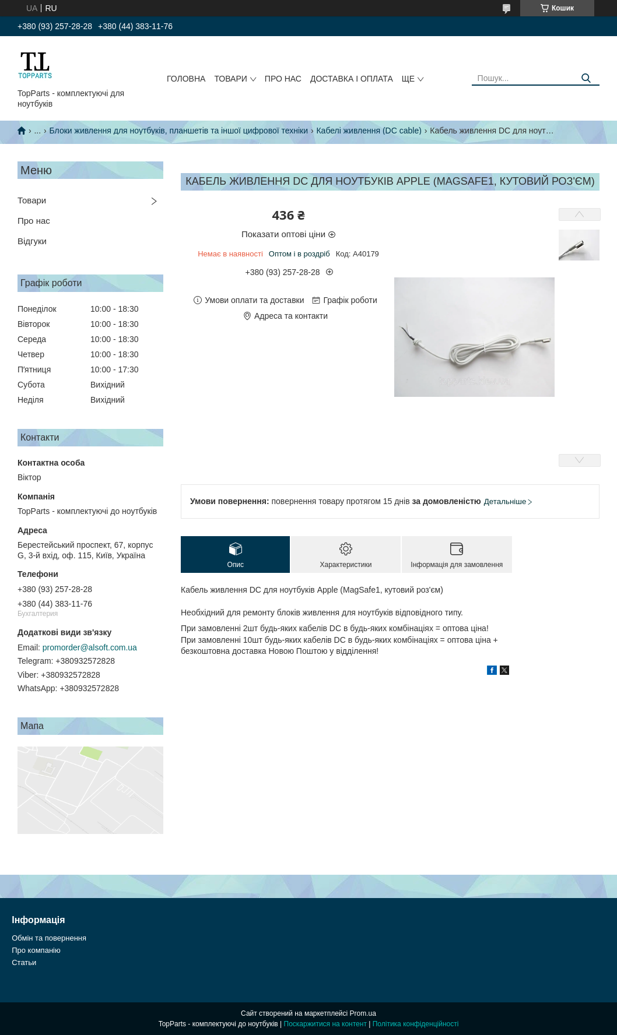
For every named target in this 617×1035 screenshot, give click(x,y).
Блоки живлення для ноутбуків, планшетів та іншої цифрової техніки (179, 130)
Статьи (24, 962)
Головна (186, 78)
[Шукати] (586, 78)
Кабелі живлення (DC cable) (368, 130)
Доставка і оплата (351, 78)
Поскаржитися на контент (325, 1024)
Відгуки (32, 241)
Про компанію (36, 950)
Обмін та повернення (49, 938)
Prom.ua (363, 1013)
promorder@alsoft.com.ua (90, 647)
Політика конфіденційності (416, 1024)
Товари (230, 78)
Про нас (283, 78)
